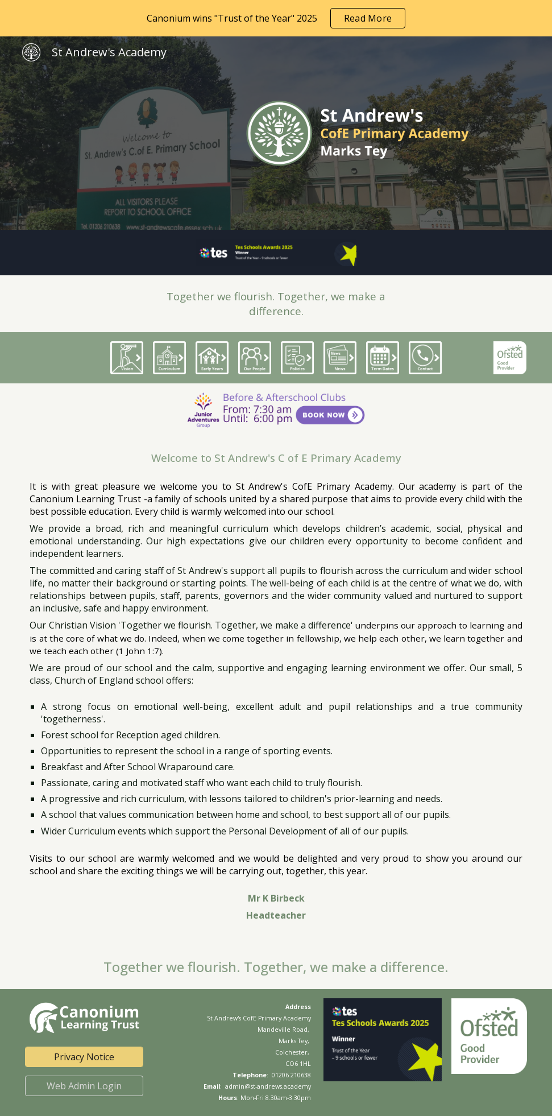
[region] (276, 18)
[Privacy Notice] (84, 1056)
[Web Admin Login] (84, 1085)
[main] (276, 303)
